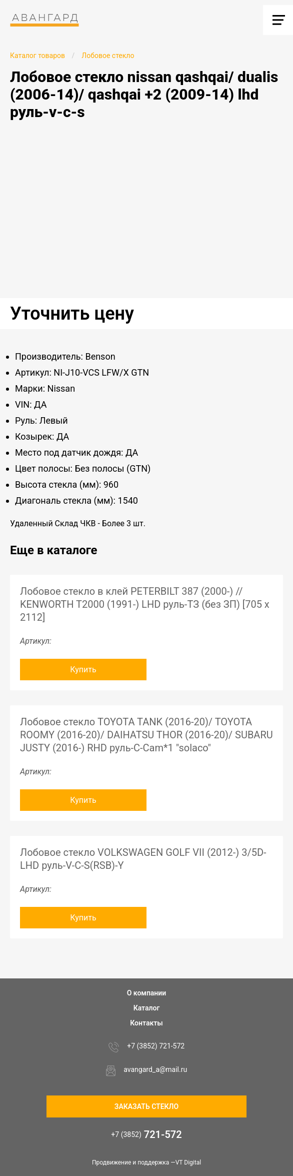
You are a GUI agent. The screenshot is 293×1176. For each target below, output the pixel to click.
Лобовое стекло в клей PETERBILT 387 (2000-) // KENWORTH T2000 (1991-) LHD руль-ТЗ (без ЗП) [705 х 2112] (145, 604)
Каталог (147, 1008)
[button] (284, 140)
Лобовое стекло (108, 56)
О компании (146, 993)
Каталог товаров (37, 56)
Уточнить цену (72, 313)
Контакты (146, 1023)
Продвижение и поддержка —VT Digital (146, 1162)
